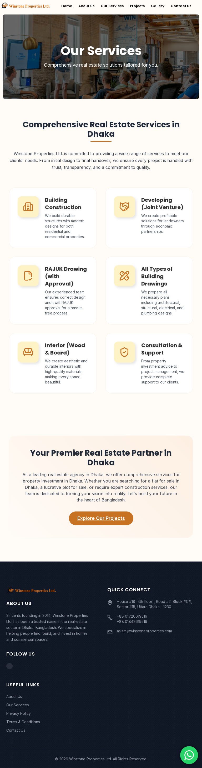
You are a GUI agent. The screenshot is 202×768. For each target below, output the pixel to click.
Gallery (157, 5)
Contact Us (181, 5)
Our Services (112, 5)
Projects (137, 5)
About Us (86, 5)
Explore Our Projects (101, 518)
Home (66, 5)
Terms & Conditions (23, 722)
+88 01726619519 (132, 616)
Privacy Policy (18, 713)
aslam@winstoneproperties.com (144, 631)
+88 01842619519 (132, 621)
